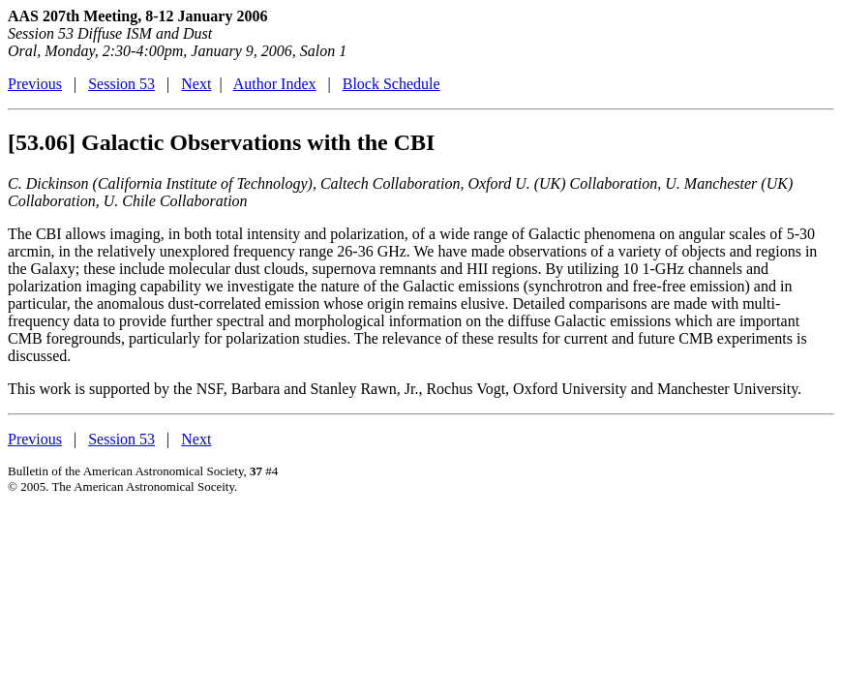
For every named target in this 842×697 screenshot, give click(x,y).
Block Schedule (391, 84)
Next (196, 84)
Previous (35, 84)
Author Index (274, 84)
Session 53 (121, 84)
